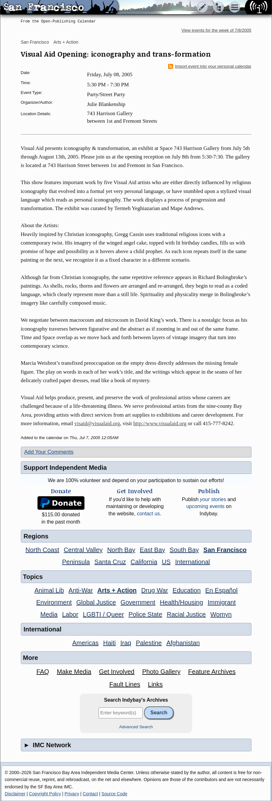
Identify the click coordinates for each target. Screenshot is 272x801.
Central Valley (83, 549)
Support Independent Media (65, 467)
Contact (90, 793)
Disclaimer (15, 793)
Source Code (114, 793)
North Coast (42, 549)
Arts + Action (65, 42)
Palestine (149, 642)
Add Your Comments (49, 452)
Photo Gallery (161, 671)
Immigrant (222, 602)
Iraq (125, 642)
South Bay (184, 549)
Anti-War (81, 590)
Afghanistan (183, 642)
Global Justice (96, 602)
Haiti (109, 642)
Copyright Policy (45, 793)
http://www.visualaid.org (160, 423)
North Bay (121, 549)
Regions (36, 536)
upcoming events (205, 506)
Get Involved (116, 671)
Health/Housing (181, 602)
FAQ (42, 671)
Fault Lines (124, 684)
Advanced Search (136, 726)
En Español (221, 590)
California (143, 561)
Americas (85, 642)
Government (138, 602)
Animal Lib (49, 590)
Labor (70, 614)
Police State (145, 614)
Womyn (221, 614)
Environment (54, 602)
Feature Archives (212, 671)
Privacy (71, 793)
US (166, 561)
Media (48, 614)
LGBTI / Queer (103, 614)
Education (186, 590)
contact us (148, 513)
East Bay (152, 549)
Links (155, 684)
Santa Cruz (110, 561)
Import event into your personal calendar (209, 66)
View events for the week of (216, 30)
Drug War (154, 590)
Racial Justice (186, 614)
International (192, 561)
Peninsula (76, 561)
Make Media (74, 671)
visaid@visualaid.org (97, 423)
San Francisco (35, 42)
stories (213, 499)
